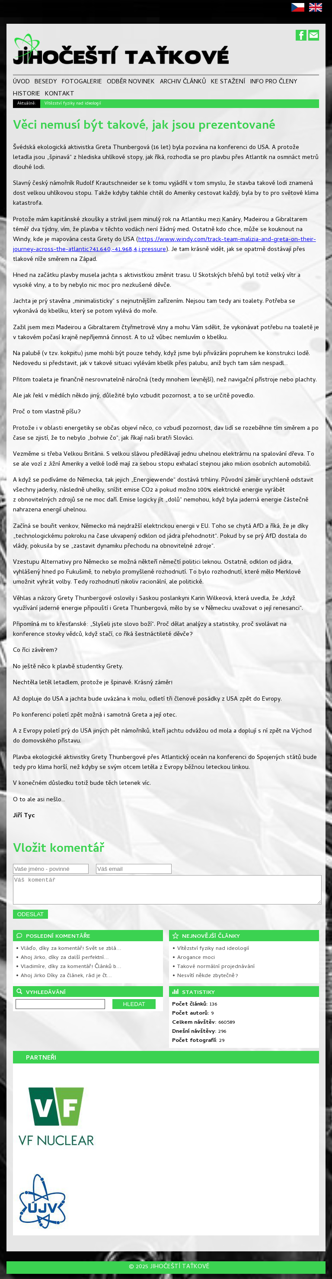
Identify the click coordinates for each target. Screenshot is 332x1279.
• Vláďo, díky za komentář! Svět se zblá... (68, 953)
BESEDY (46, 83)
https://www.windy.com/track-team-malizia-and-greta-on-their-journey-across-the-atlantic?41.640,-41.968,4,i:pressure (164, 245)
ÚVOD (21, 83)
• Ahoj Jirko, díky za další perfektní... (62, 963)
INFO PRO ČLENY (273, 83)
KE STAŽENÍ (228, 83)
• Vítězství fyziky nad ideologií (210, 953)
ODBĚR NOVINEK (131, 83)
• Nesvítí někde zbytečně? (205, 981)
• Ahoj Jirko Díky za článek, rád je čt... (64, 981)
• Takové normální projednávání (213, 972)
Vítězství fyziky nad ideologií (73, 103)
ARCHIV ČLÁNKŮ (183, 83)
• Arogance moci (193, 963)
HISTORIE (26, 94)
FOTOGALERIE (82, 83)
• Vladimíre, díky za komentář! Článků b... (68, 972)
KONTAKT (59, 94)
